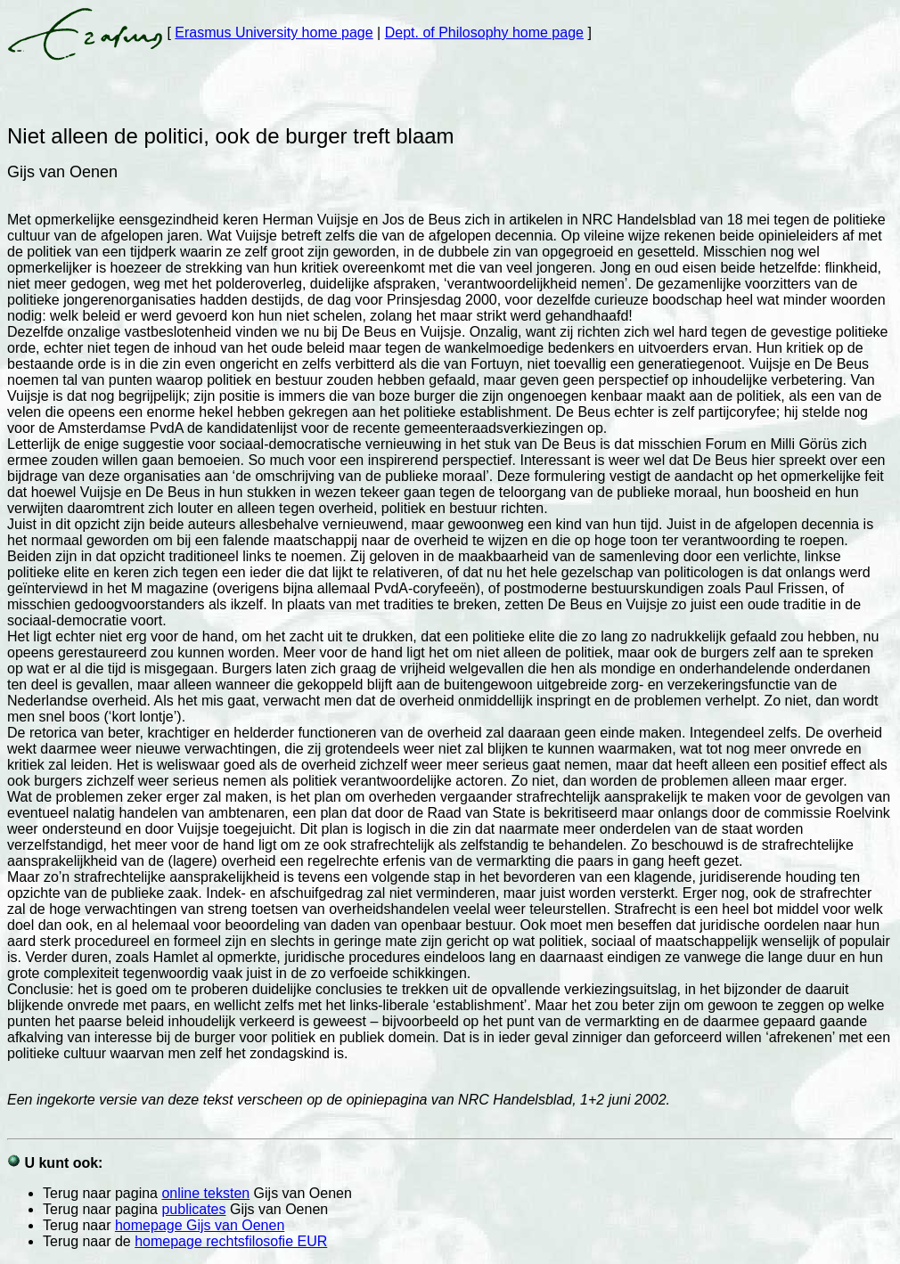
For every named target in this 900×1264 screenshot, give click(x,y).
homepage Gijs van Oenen (199, 1225)
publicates (193, 1209)
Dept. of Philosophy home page (484, 32)
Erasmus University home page (273, 32)
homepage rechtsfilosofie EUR (231, 1241)
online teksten (205, 1193)
